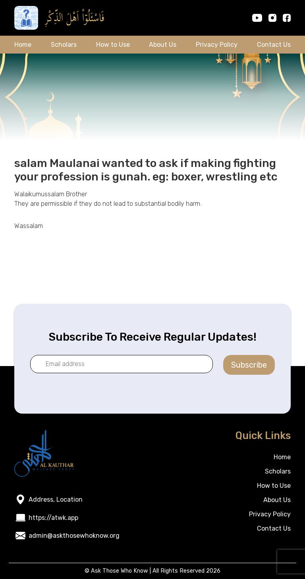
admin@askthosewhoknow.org (74, 535)
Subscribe (249, 365)
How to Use (113, 44)
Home (22, 44)
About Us (162, 44)
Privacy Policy (216, 44)
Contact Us (274, 44)
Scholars (64, 44)
